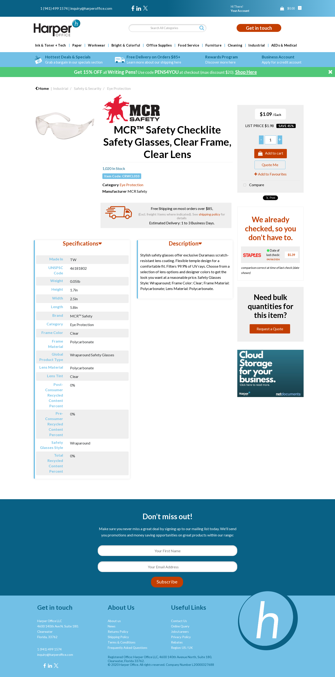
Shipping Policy (118, 637)
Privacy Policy (181, 637)
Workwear (96, 45)
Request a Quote (270, 329)
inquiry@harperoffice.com (91, 8)
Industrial (256, 45)
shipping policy (209, 214)
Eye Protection (119, 88)
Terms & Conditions (121, 642)
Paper (77, 45)
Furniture (213, 45)
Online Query (180, 626)
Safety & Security (87, 88)
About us (114, 621)
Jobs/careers (180, 631)
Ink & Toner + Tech (50, 45)
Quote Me (270, 164)
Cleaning (235, 45)
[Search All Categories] (167, 28)
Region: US (178, 648)
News (111, 626)
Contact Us (179, 621)
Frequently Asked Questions (127, 648)
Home (42, 88)
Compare (252, 185)
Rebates (177, 642)
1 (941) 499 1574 (54, 8)
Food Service (188, 45)
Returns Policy (118, 631)
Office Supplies (159, 45)
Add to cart (270, 154)
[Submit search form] (201, 28)
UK (190, 648)
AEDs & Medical (284, 45)
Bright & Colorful (125, 45)
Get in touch (259, 28)
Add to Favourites (270, 174)
